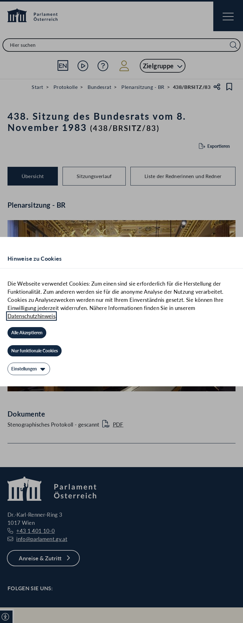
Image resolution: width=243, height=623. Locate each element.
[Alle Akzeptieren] (27, 332)
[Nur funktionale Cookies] (35, 350)
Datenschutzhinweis (31, 316)
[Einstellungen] (29, 369)
